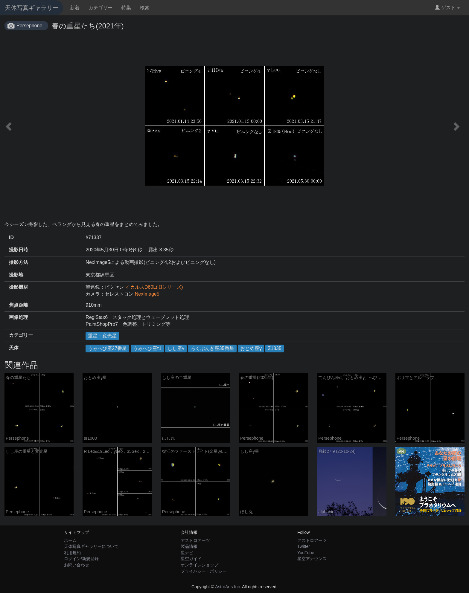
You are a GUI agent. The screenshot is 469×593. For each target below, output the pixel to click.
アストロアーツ (195, 540)
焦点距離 (18, 305)
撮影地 (16, 274)
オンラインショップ (199, 565)
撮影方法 (18, 262)
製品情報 (189, 546)
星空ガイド (191, 558)
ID (11, 237)
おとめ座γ (251, 348)
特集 (126, 7)
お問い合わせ (76, 565)
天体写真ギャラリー (32, 7)
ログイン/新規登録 (81, 558)
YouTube (305, 552)
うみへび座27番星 (107, 348)
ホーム (70, 540)
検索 (145, 7)
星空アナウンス (312, 558)
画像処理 (18, 317)
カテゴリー (100, 7)
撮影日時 (18, 249)
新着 (75, 7)
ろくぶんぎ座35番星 (212, 348)
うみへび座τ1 (147, 348)
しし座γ (176, 348)
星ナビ (187, 552)
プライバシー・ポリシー (204, 571)
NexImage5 (147, 293)
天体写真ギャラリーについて (91, 546)
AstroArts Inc (227, 586)
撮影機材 (18, 287)
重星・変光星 (102, 335)
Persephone (29, 25)
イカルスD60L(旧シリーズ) (154, 287)
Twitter (303, 546)
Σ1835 (274, 348)
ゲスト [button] (447, 7)
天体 (14, 347)
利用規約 (72, 552)
